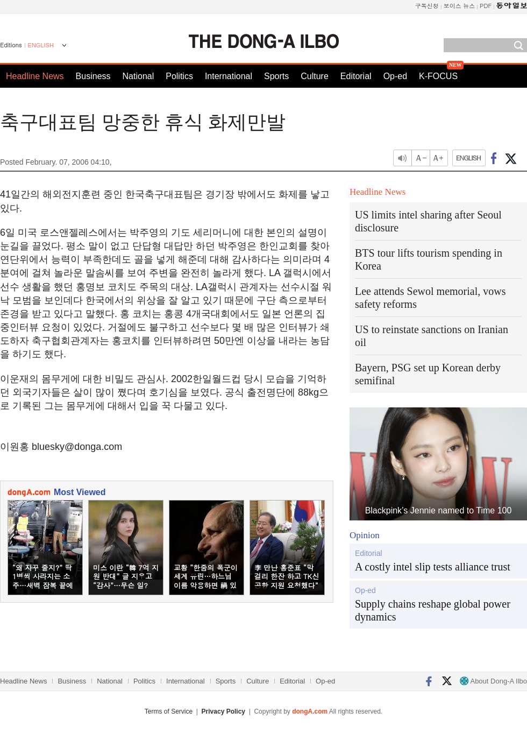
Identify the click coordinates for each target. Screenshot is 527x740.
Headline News (35, 76)
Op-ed (395, 76)
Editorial (356, 76)
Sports (276, 76)
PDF (486, 6)
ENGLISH (41, 45)
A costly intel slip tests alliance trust (432, 567)
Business (93, 76)
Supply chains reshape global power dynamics (432, 610)
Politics (179, 76)
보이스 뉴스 (459, 6)
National (138, 76)
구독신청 (427, 6)
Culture (315, 76)
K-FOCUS (438, 76)
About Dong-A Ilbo (493, 681)
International (228, 76)
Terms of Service (169, 711)
